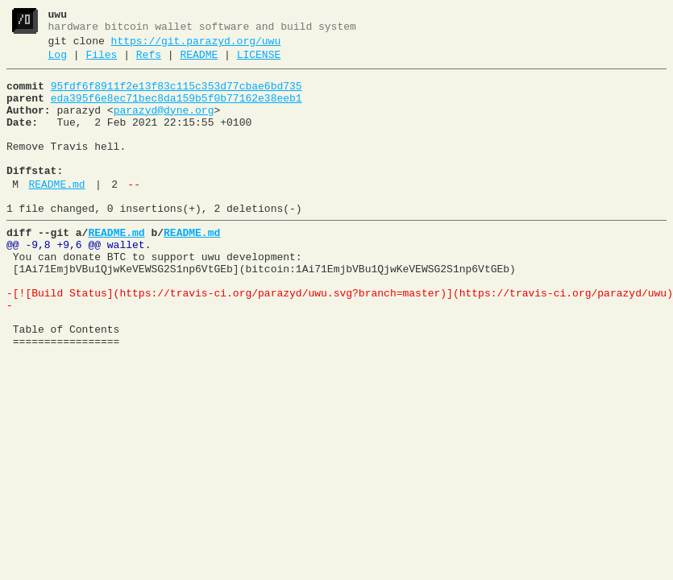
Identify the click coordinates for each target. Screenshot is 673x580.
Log (57, 62)
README (199, 62)
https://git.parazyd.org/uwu (196, 46)
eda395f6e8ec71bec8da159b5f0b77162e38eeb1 (176, 110)
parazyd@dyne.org (164, 125)
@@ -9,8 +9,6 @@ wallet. (78, 281)
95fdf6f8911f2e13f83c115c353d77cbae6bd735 (176, 96)
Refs (148, 62)
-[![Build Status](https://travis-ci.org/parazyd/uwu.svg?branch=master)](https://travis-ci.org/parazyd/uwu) (339, 339)
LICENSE (259, 62)
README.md (56, 213)
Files (101, 62)
